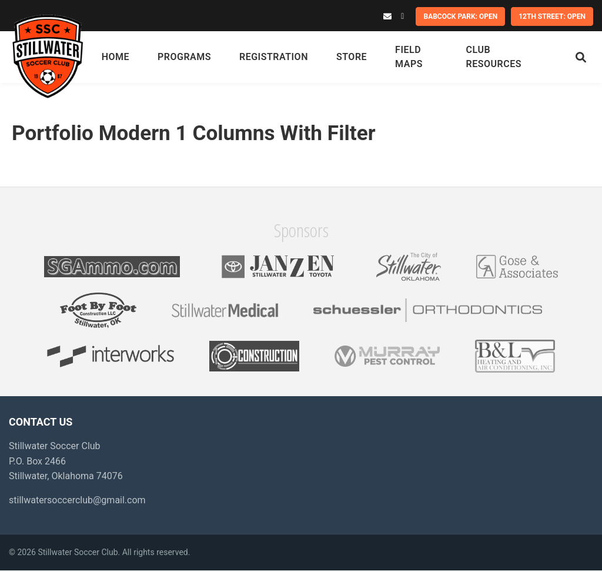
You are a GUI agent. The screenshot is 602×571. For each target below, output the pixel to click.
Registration (274, 56)
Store (352, 56)
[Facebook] (402, 16)
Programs (185, 56)
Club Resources (493, 56)
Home (116, 56)
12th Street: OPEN (552, 16)
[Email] (387, 16)
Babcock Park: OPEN (460, 16)
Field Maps (409, 56)
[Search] (580, 57)
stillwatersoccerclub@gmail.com (77, 500)
